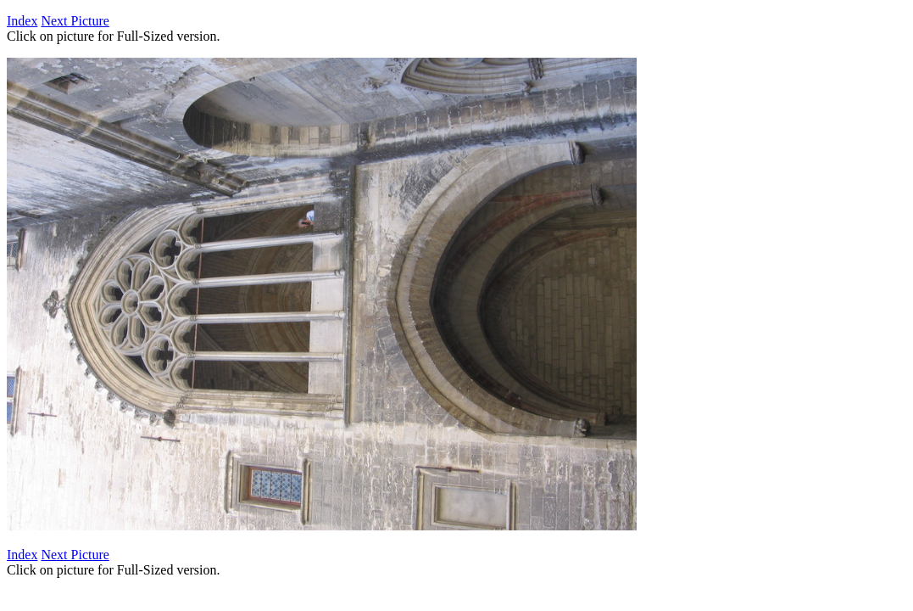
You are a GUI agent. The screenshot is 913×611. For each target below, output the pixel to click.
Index (22, 21)
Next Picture (75, 21)
